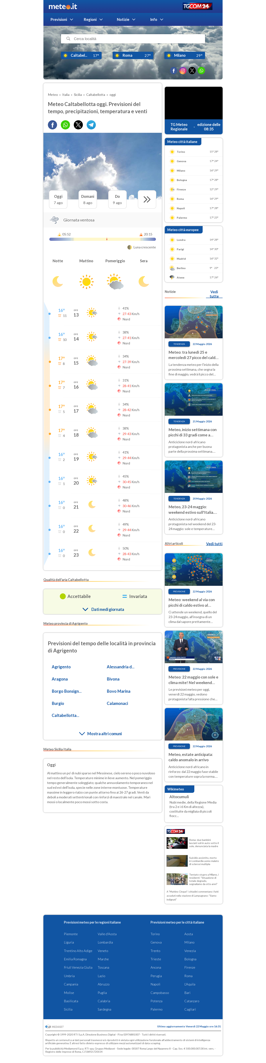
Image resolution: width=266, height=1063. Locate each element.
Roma (188, 976)
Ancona (156, 967)
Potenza (156, 1001)
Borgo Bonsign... (67, 691)
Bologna (190, 959)
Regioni (90, 19)
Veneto (103, 951)
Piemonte (71, 934)
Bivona (113, 678)
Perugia (156, 976)
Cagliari (190, 1009)
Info (153, 19)
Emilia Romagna (75, 959)
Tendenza (179, 344)
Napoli (155, 984)
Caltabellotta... (65, 715)
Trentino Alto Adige (78, 951)
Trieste (156, 959)
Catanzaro (191, 1001)
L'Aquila (189, 984)
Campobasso (160, 993)
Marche (103, 959)
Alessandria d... (120, 666)
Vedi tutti (214, 543)
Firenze (189, 967)
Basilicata (71, 1001)
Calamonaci (117, 703)
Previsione (179, 591)
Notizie (123, 19)
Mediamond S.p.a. (74, 1048)
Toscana (103, 967)
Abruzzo (104, 984)
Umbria (69, 976)
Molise (69, 993)
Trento (155, 951)
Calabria (104, 1001)
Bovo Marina (118, 691)
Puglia (102, 993)
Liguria (69, 942)
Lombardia (105, 942)
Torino (155, 934)
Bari (187, 993)
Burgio (58, 703)
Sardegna (104, 1009)
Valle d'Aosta (107, 934)
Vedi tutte (214, 294)
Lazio (101, 976)
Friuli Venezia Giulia (78, 967)
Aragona (60, 678)
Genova (156, 942)
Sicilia (68, 1009)
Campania (71, 984)
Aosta (188, 934)
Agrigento (61, 666)
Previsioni (58, 19)
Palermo (157, 1009)
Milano (189, 942)
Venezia (190, 951)
